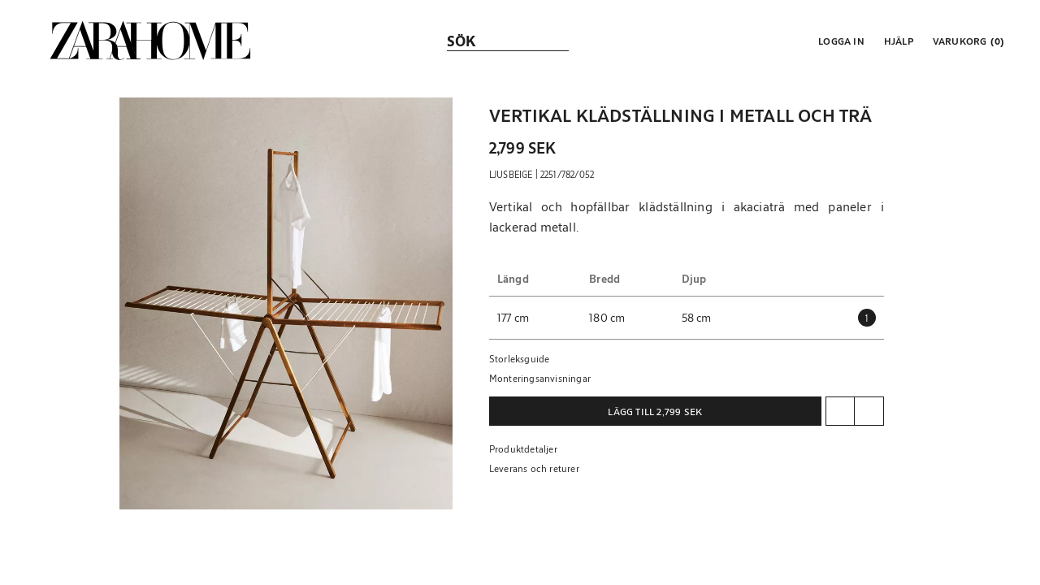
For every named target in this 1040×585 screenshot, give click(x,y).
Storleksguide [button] (519, 358)
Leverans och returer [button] (534, 468)
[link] (150, 40)
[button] (839, 40)
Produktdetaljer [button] (523, 448)
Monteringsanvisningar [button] (540, 378)
